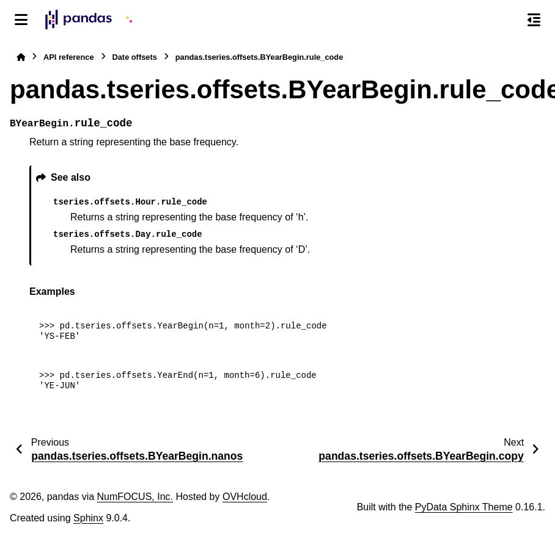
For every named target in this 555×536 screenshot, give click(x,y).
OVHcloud (244, 496)
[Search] (508, 20)
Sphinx (88, 518)
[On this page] (534, 19)
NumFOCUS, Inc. (135, 496)
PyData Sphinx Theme (464, 507)
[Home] (21, 57)
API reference (68, 57)
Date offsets (134, 57)
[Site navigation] (21, 19)
